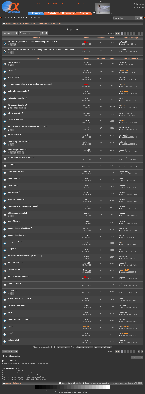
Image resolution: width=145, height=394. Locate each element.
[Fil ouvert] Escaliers (17, 105)
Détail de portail (15, 263)
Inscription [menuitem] (140, 7)
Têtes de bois (13, 283)
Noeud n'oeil (13, 77)
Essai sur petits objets (17, 142)
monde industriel (15, 171)
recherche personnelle (17, 91)
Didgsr (86, 256)
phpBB (57, 391)
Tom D (86, 127)
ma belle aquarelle (16, 305)
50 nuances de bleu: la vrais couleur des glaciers (29, 84)
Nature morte (13, 135)
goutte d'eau (13, 62)
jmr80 (123, 84)
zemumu (124, 228)
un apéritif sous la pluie (18, 319)
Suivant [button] (142, 33)
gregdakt (124, 70)
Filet (9, 326)
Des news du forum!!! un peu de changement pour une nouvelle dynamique (41, 49)
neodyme (86, 228)
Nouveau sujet (9, 33)
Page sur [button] (117, 33)
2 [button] (125, 33)
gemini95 (86, 150)
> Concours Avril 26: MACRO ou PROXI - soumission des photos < (60, 4)
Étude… (11, 70)
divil (86, 91)
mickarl (123, 165)
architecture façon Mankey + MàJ (22, 206)
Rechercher (137, 18)
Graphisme (72, 29)
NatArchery (86, 142)
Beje (86, 235)
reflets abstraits (14, 113)
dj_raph (123, 319)
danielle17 (125, 91)
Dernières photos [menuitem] (34, 17)
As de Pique (13, 221)
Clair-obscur (13, 192)
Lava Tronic (87, 113)
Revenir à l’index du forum (12, 356)
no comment (13, 178)
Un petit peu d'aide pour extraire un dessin (26, 127)
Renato (123, 120)
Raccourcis (8, 17)
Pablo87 (124, 42)
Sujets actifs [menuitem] (20, 17)
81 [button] (139, 33)
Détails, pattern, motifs (18, 277)
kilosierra (124, 340)
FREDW (86, 213)
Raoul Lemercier (127, 113)
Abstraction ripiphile (17, 235)
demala (86, 120)
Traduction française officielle (67, 392)
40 (20, 108)
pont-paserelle (14, 242)
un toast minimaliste (17, 98)
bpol (86, 206)
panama (86, 62)
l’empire (11, 249)
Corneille (124, 142)
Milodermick (86, 270)
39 (17, 108)
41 (22, 108)
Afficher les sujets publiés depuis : (52, 347)
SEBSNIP (124, 50)
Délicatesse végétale (17, 213)
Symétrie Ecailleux (16, 199)
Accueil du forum (13, 383)
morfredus (124, 135)
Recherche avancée (141, 18)
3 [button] (128, 33)
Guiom (123, 62)
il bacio (11, 164)
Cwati (87, 221)
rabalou (86, 77)
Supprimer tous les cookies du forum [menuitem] (97, 383)
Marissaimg (125, 127)
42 (24, 108)
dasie (123, 277)
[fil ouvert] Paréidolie (17, 150)
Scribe (86, 284)
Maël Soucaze (82, 392)
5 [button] (134, 33)
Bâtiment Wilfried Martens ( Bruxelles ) (25, 256)
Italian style (13, 340)
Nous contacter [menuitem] (67, 383)
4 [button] (131, 33)
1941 (10, 333)
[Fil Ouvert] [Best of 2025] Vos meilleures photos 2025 (31, 42)
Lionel (86, 42)
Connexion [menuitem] (140, 4)
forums (97, 391)
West (86, 199)
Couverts (12, 290)
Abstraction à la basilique (19, 228)
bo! (9, 312)
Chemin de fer (14, 270)
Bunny (86, 306)
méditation (12, 185)
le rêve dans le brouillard (18, 298)
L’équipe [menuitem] (79, 383)
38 (15, 108)
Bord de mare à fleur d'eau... (20, 157)
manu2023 (86, 105)
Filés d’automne (15, 120)
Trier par (82, 347)
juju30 (123, 192)
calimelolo (86, 70)
